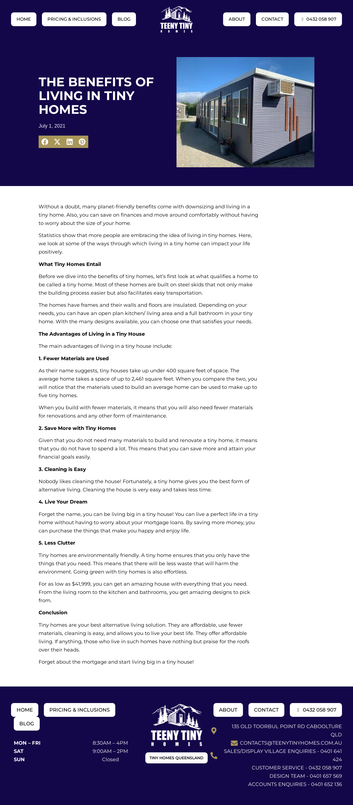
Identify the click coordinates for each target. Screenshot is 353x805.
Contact (272, 19)
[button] (45, 142)
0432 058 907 (318, 19)
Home (24, 19)
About (237, 19)
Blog (123, 19)
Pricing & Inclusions (74, 19)
